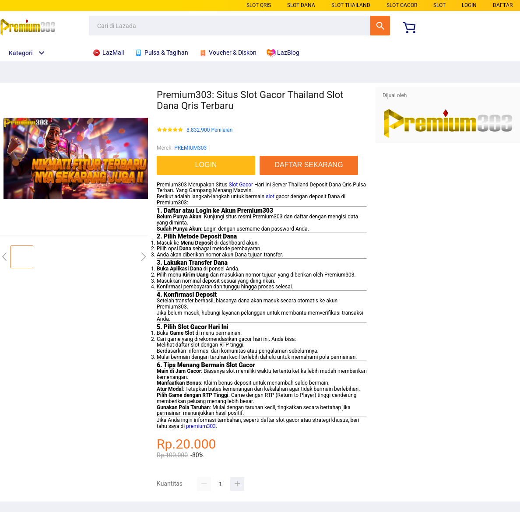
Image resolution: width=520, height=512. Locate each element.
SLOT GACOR (401, 5)
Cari (380, 25)
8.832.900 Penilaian (209, 130)
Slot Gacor (240, 185)
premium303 (201, 426)
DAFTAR (503, 5)
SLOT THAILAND (350, 5)
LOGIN (469, 5)
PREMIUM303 (190, 148)
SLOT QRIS (258, 5)
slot (270, 196)
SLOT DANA (301, 5)
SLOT (439, 5)
